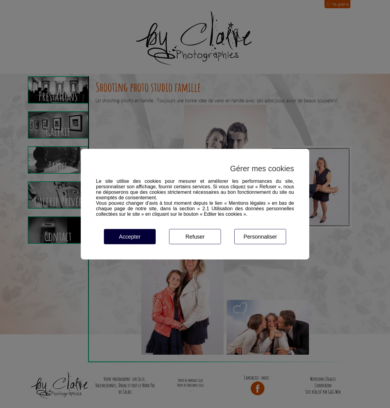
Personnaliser (260, 236)
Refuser (194, 236)
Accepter (129, 236)
